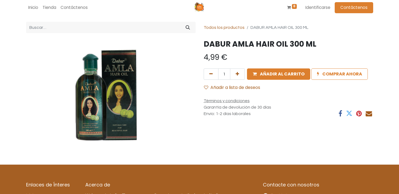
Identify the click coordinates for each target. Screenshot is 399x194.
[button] (278, 74)
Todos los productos (224, 27)
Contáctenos (354, 7)
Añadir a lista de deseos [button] (232, 87)
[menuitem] (33, 7)
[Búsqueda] (188, 27)
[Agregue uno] (237, 74)
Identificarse (317, 7)
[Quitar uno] (211, 74)
